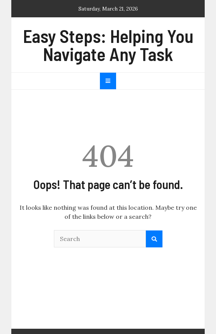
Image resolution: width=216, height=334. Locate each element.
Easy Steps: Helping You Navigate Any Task (108, 45)
